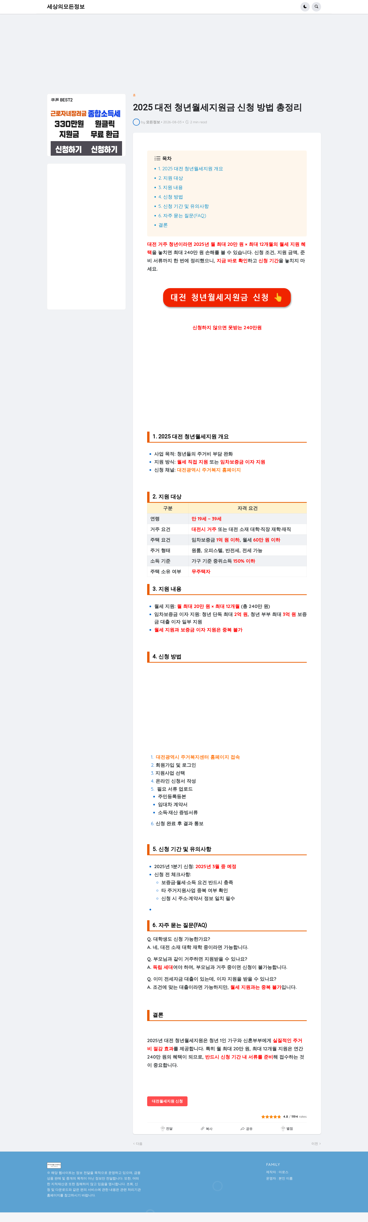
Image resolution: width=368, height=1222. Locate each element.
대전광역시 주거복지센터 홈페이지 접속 (198, 757)
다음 (139, 1143)
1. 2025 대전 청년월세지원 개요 (190, 168)
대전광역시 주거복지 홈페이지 (209, 470)
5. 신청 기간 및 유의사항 (183, 206)
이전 (314, 1143)
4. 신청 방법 (170, 197)
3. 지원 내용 (170, 187)
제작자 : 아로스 (277, 1172)
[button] (305, 7)
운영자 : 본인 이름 (279, 1178)
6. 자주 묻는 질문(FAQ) (182, 215)
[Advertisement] (184, 56)
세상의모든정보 (66, 7)
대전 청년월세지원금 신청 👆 (227, 297)
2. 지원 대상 (170, 178)
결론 (163, 225)
